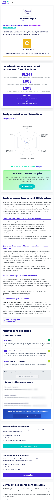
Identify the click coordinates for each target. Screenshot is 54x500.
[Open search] (12, 2)
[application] (27, 142)
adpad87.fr (21, 21)
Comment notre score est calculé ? (27, 58)
